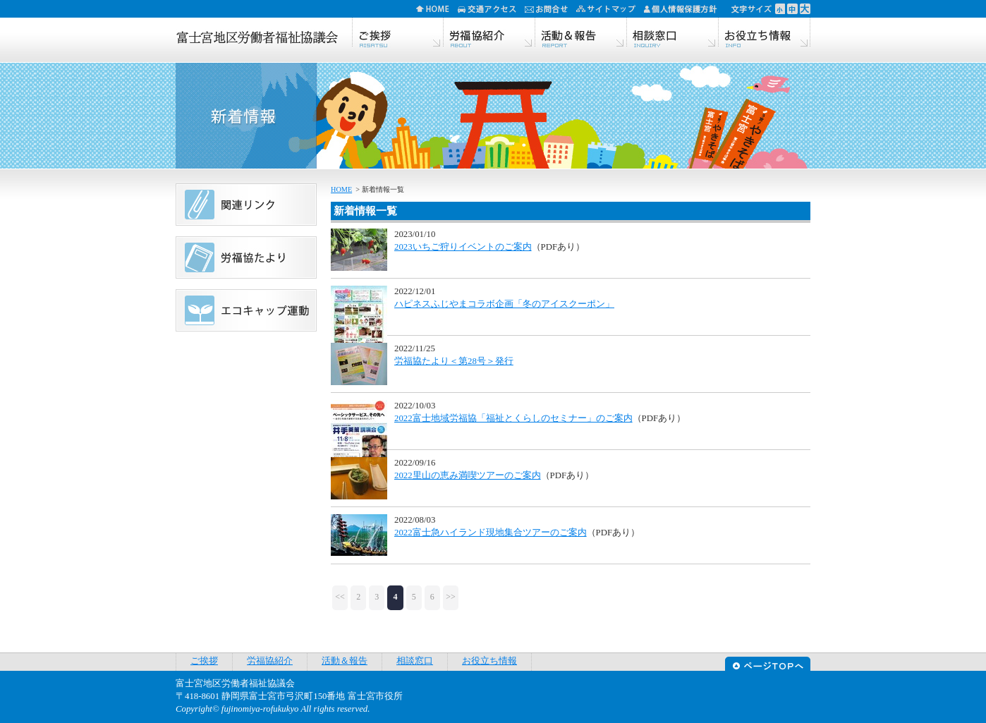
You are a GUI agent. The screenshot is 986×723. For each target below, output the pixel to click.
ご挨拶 (398, 33)
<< (340, 597)
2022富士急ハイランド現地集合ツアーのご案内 (490, 532)
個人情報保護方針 (685, 9)
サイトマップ (610, 9)
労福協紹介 (489, 33)
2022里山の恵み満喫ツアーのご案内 (467, 475)
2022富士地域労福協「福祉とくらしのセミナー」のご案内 (513, 418)
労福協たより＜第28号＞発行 (453, 361)
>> (451, 597)
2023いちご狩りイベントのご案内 (463, 247)
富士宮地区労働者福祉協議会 (257, 39)
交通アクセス (491, 9)
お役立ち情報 (764, 33)
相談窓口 (673, 33)
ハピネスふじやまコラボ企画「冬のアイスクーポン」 (504, 304)
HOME (437, 9)
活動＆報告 (581, 33)
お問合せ (550, 9)
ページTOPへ (767, 662)
